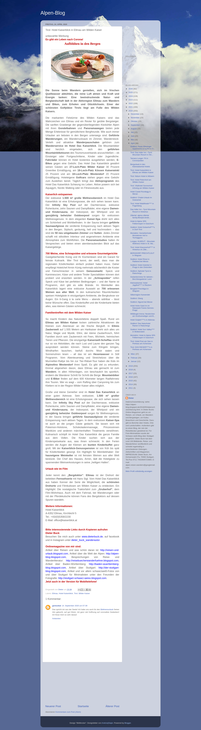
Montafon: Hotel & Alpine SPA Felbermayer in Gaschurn (142, 336)
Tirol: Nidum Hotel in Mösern (142, 176)
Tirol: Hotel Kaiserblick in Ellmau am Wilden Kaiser (142, 171)
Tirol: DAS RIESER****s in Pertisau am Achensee (141, 348)
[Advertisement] (82, 683)
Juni (133, 136)
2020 (131, 111)
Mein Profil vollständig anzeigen (139, 471)
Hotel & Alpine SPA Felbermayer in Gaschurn (142, 222)
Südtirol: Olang (136, 298)
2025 (131, 92)
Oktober (134, 121)
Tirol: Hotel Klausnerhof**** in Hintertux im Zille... (142, 248)
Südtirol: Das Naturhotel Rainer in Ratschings (140, 324)
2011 (131, 388)
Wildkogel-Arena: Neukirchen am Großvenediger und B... (142, 315)
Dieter (131, 398)
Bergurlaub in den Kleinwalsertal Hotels (140, 165)
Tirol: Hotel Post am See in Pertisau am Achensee (141, 342)
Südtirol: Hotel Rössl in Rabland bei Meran (139, 260)
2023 (131, 100)
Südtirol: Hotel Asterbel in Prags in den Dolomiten (141, 266)
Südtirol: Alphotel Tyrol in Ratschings (140, 272)
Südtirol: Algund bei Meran (141, 302)
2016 (131, 377)
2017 (131, 373)
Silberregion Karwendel (140, 295)
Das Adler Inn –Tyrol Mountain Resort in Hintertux (143, 210)
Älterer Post (112, 706)
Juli (132, 132)
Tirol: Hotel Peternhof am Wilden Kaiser (140, 181)
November (135, 118)
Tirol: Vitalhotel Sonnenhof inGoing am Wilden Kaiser (142, 187)
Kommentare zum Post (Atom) (68, 712)
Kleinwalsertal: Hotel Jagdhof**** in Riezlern (141, 284)
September (136, 125)
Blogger (128, 723)
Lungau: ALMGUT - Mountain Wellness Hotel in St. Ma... (142, 242)
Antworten (56, 618)
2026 (131, 89)
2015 (131, 381)
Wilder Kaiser (84, 593)
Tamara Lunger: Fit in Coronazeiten (139, 159)
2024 (131, 96)
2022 (131, 103)
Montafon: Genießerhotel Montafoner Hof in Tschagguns (140, 235)
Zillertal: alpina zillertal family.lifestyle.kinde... (140, 216)
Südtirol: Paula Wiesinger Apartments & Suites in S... (142, 147)
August (134, 129)
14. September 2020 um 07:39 (74, 606)
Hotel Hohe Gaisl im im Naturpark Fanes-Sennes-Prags (142, 308)
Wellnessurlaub (106, 609)
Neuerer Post (53, 706)
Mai (132, 140)
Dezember (135, 114)
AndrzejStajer (107, 723)
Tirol (76, 593)
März (133, 354)
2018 (131, 370)
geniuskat (56, 606)
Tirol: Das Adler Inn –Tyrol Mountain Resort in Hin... (141, 153)
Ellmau (55, 593)
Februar (134, 358)
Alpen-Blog (52, 13)
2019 (131, 366)
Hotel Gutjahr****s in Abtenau (142, 320)
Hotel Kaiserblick (66, 593)
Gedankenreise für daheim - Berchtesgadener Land (142, 278)
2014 (131, 384)
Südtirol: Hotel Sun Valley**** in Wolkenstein (142, 330)
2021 (131, 107)
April (133, 143)
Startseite (83, 706)
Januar (134, 361)
